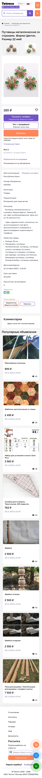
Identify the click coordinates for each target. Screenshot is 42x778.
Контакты (12, 717)
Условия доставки (12, 144)
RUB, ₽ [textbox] (20, 4)
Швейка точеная (12, 594)
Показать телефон (21, 117)
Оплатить (21, 133)
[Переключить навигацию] (37, 5)
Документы (13, 736)
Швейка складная (12, 640)
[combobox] (21, 4)
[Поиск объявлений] (16, 13)
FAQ (10, 731)
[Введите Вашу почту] (23, 752)
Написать (27, 304)
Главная (5, 23)
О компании (13, 712)
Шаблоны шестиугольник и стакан (20, 409)
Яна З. (6, 149)
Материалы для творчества (21, 23)
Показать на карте (30, 173)
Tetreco (8, 3)
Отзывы (11, 726)
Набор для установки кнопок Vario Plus (20, 456)
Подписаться (21, 758)
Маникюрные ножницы (15, 363)
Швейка (8, 548)
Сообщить (29, 764)
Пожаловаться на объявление (17, 163)
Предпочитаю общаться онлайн (11, 304)
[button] (3, 48)
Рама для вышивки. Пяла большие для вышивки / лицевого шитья (20, 688)
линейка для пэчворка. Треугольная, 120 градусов (17, 503)
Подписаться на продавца (15, 159)
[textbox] (29, 3)
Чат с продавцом (21, 125)
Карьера (12, 722)
